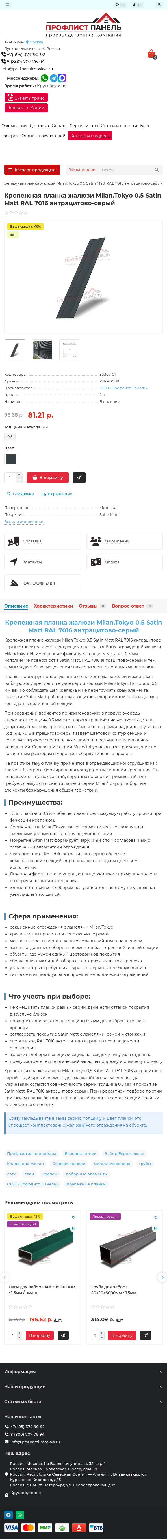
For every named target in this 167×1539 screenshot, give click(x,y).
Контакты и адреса (90, 135)
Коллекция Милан (25, 1163)
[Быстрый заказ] (79, 477)
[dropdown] (8, 5)
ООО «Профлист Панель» (123, 388)
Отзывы (92, 606)
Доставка (39, 125)
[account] (159, 5)
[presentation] (5, 1277)
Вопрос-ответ (132, 606)
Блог (145, 125)
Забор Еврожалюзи (124, 1153)
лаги (11, 1174)
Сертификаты (84, 125)
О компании (14, 125)
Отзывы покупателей (43, 135)
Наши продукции (83, 1386)
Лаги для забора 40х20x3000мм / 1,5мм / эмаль (42, 1289)
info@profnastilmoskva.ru (27, 68)
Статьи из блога (83, 1401)
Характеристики (53, 606)
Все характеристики (24, 521)
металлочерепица (112, 1163)
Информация (83, 1371)
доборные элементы (87, 1174)
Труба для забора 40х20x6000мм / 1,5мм (113, 1289)
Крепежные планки (86, 1184)
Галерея (10, 135)
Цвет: (9, 448)
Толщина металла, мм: (26, 427)
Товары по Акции (26, 107)
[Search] (130, 170)
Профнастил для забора (31, 1153)
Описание (16, 606)
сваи (29, 1174)
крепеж (49, 1174)
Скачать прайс (26, 97)
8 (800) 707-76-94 (23, 61)
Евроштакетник (80, 1153)
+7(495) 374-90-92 (23, 54)
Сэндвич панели (68, 1163)
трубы (145, 1163)
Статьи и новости (119, 125)
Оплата (59, 125)
